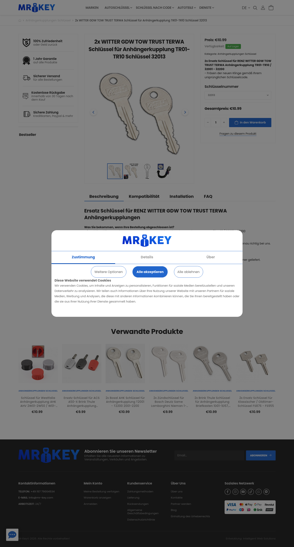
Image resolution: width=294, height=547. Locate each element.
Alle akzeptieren (150, 272)
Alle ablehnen (188, 272)
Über (210, 257)
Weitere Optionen (108, 272)
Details (147, 257)
